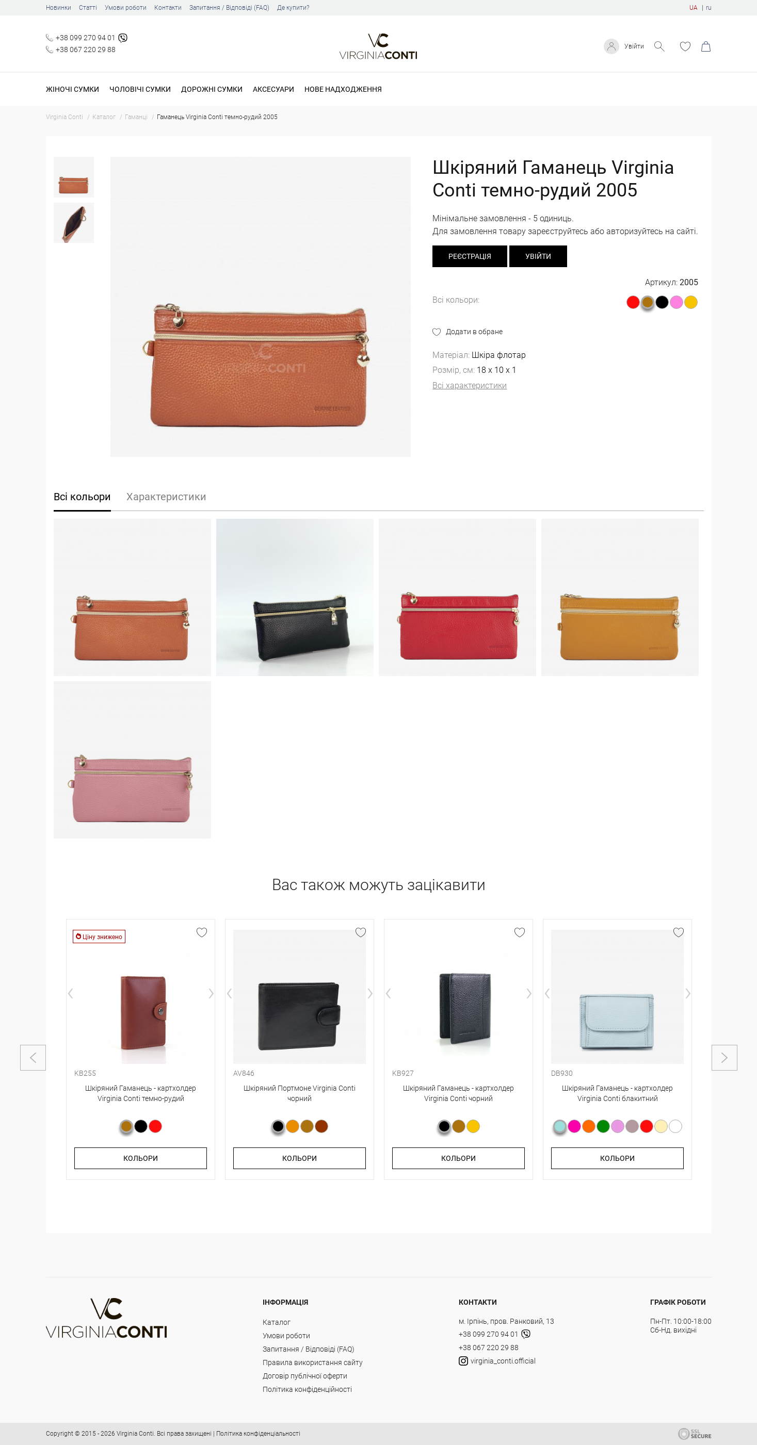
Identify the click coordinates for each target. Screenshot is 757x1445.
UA (693, 7)
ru (709, 7)
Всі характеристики (469, 385)
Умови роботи (126, 7)
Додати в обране (474, 331)
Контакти (168, 7)
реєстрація (469, 256)
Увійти (633, 46)
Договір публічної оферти (305, 1376)
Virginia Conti (135, 1433)
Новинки (58, 7)
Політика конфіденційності (307, 1389)
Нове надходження (343, 89)
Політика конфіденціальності (258, 1433)
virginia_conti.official (497, 1361)
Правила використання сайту (313, 1362)
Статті (88, 7)
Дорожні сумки (212, 89)
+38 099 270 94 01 (86, 38)
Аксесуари (273, 89)
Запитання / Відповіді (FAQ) (229, 7)
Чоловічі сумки (140, 89)
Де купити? (293, 7)
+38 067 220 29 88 (86, 49)
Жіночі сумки (72, 89)
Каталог (277, 1322)
